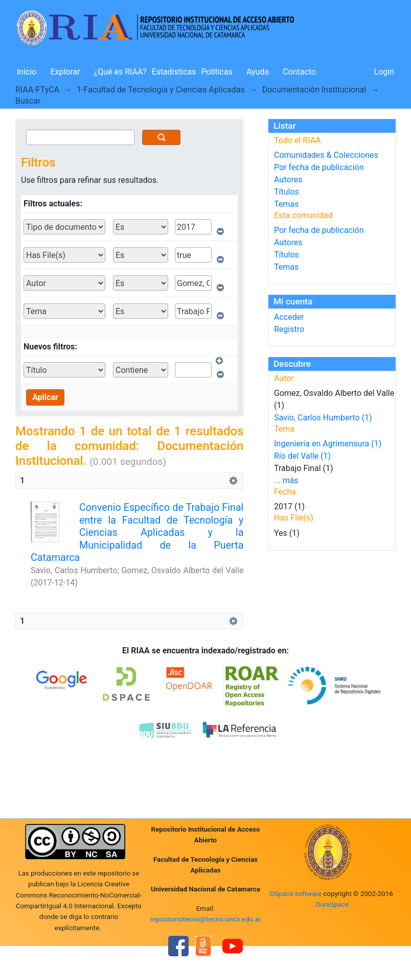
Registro (289, 329)
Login (384, 72)
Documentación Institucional (314, 90)
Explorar (65, 72)
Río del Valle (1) (302, 456)
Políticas (217, 72)
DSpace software (296, 894)
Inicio (26, 72)
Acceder (289, 317)
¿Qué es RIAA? (120, 72)
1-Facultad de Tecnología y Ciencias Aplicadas (161, 90)
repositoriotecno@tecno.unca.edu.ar (205, 919)
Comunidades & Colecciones (326, 155)
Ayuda (257, 72)
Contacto (299, 72)
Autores (288, 179)
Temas (286, 204)
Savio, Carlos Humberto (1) (323, 417)
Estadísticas (174, 72)
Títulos (286, 192)
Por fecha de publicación (319, 167)
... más (286, 480)
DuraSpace (332, 904)
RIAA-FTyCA (37, 90)
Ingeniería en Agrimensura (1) (327, 444)
